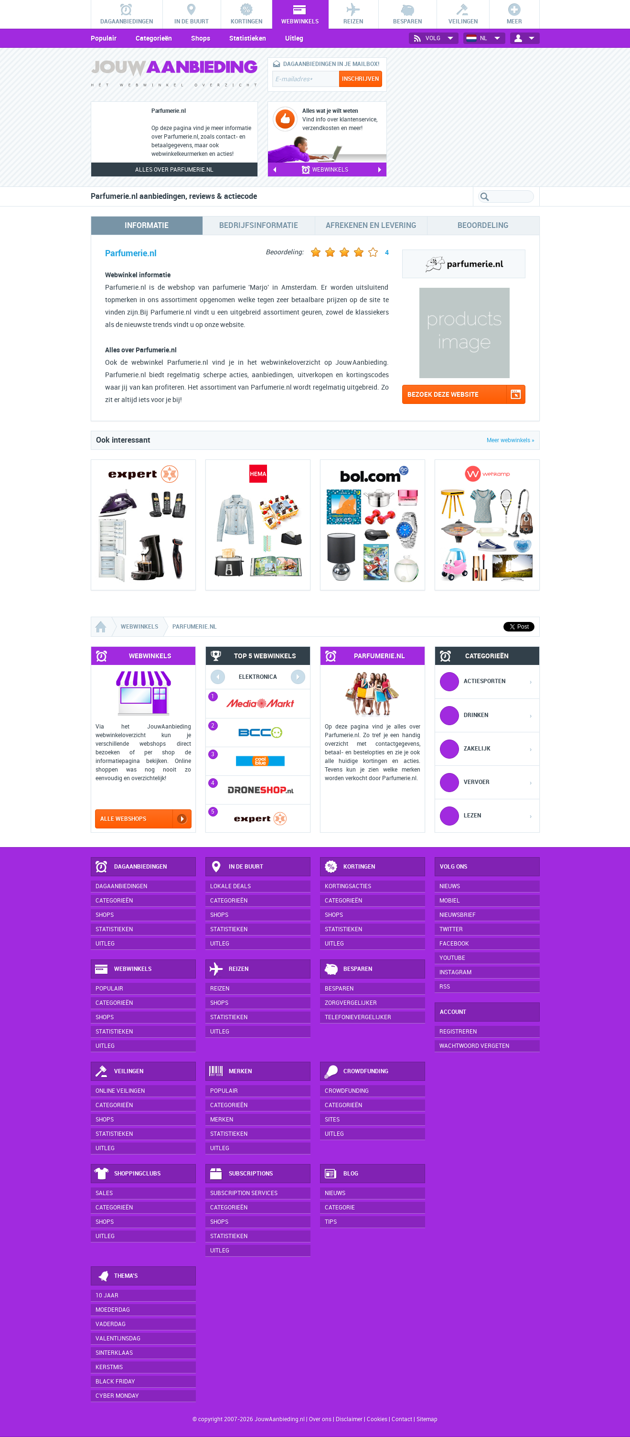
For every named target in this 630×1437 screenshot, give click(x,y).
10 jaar (107, 1295)
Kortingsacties (348, 886)
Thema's (116, 1276)
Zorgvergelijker (351, 1003)
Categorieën (154, 38)
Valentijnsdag (118, 1338)
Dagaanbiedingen (130, 867)
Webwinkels (122, 969)
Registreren (458, 1031)
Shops (200, 38)
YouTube (452, 958)
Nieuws (335, 1193)
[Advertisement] (468, 117)
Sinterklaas (114, 1353)
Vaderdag (111, 1324)
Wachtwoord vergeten (474, 1046)
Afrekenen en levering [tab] (371, 225)
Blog (340, 1174)
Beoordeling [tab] (483, 225)
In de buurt (236, 867)
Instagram (455, 972)
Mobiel (449, 900)
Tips (331, 1222)
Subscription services (244, 1193)
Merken (230, 1071)
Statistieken (247, 38)
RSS (444, 986)
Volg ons (453, 866)
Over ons (320, 1419)
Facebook (454, 943)
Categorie (340, 1207)
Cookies (376, 1419)
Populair (104, 38)
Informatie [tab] (147, 225)
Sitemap (427, 1419)
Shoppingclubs (127, 1174)
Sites (332, 1119)
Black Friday (115, 1381)
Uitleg (294, 38)
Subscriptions (241, 1174)
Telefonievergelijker (358, 1017)
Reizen (228, 969)
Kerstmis (109, 1367)
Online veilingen (120, 1091)
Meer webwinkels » (510, 440)
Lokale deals (230, 886)
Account (453, 1012)
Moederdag (113, 1309)
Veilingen (118, 1071)
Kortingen (349, 867)
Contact (402, 1419)
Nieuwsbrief (457, 915)
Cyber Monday (117, 1396)
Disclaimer (349, 1419)
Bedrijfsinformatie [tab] (258, 225)
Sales (104, 1193)
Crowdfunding (355, 1071)
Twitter (451, 929)
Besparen (347, 969)
